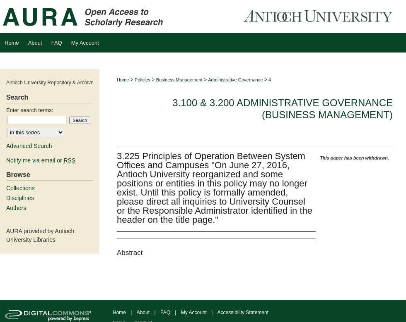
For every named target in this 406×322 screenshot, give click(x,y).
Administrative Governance (235, 79)
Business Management (179, 79)
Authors (16, 208)
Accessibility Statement (243, 312)
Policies (142, 79)
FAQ (165, 312)
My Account (194, 312)
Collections (20, 188)
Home (123, 79)
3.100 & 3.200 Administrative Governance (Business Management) (282, 108)
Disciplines (20, 198)
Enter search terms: (29, 110)
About (143, 312)
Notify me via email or (40, 160)
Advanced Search (29, 146)
